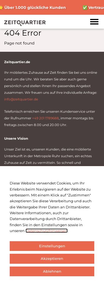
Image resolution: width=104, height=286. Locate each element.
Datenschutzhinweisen (47, 230)
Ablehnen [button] (52, 271)
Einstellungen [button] (52, 246)
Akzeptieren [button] (52, 258)
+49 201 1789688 (45, 118)
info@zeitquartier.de (21, 99)
